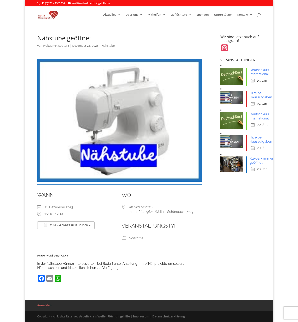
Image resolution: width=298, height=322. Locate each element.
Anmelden (44, 305)
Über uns (132, 15)
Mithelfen (154, 15)
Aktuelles (109, 15)
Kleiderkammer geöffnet (261, 160)
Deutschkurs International (259, 72)
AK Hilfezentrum (141, 207)
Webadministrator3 (56, 46)
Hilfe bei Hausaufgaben (261, 95)
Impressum (141, 316)
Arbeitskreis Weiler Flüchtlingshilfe (104, 316)
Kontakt (242, 15)
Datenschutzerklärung (168, 316)
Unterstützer (223, 15)
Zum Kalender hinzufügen (66, 225)
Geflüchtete (179, 15)
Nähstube (108, 46)
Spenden (203, 15)
